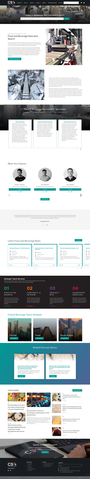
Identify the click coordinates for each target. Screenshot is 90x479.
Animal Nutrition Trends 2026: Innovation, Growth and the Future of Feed (71, 396)
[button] (81, 149)
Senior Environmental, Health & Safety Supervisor (44, 248)
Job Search (30, 464)
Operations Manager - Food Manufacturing (20, 248)
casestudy (9, 423)
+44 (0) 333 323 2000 (64, 468)
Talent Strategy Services (48, 464)
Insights (44, 2)
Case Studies (30, 467)
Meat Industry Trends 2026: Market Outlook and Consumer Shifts (71, 431)
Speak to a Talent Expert (15, 59)
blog (8, 403)
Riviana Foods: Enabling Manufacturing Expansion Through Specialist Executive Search (72, 408)
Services (25, 2)
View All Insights (77, 390)
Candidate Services (47, 466)
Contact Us (61, 2)
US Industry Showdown (52, 2)
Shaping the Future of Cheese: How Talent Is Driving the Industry (71, 420)
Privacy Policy (31, 477)
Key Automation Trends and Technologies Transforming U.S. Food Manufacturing (38, 413)
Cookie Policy (36, 477)
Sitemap (27, 477)
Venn (81, 477)
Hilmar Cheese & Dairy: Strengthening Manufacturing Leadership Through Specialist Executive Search (16, 428)
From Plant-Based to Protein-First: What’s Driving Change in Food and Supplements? (16, 407)
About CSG (19, 2)
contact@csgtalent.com (64, 469)
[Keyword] (69, 3)
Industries (32, 2)
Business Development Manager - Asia (69, 248)
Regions (38, 2)
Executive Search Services (48, 463)
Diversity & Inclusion (31, 469)
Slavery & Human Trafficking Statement (45, 477)
